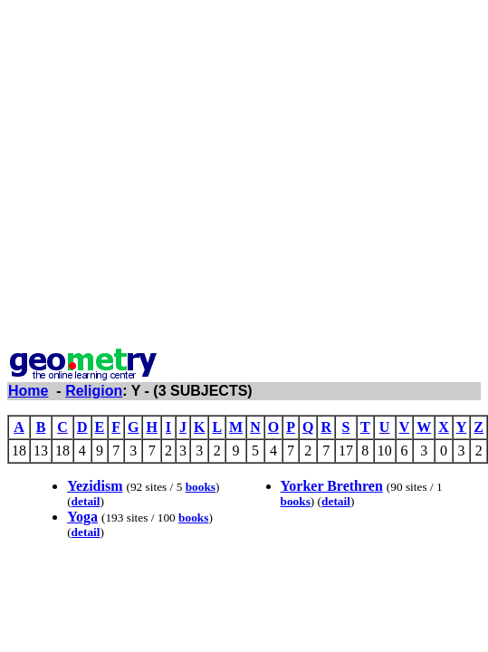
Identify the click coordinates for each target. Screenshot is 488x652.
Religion (93, 390)
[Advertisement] (170, 177)
